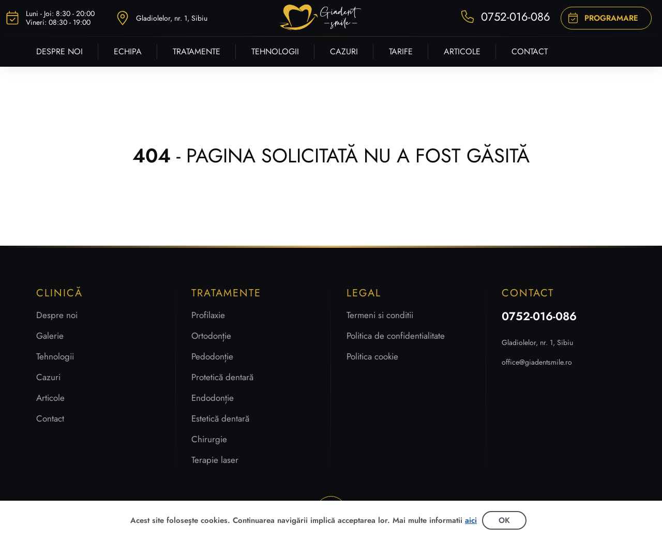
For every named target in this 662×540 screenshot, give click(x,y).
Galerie (50, 335)
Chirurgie (209, 439)
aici (471, 520)
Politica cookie (372, 356)
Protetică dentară (222, 377)
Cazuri (48, 377)
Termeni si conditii (380, 315)
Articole (50, 398)
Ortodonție (211, 335)
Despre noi (57, 315)
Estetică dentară (220, 418)
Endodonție (212, 398)
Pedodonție (212, 356)
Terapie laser (214, 460)
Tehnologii (55, 356)
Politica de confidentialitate (396, 335)
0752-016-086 (539, 316)
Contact (50, 418)
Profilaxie (208, 315)
